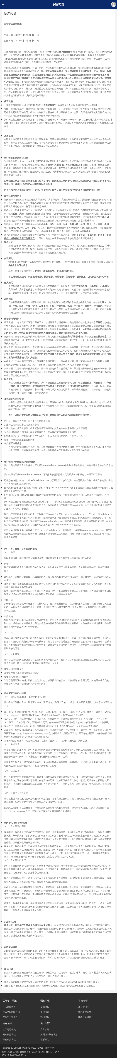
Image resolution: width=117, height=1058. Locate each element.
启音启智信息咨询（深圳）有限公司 (37, 1051)
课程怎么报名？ (10, 1017)
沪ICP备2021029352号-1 (14, 1055)
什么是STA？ (9, 1007)
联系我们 (44, 1039)
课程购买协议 (9, 1039)
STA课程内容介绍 (11, 1012)
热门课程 (44, 1017)
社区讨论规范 (9, 1029)
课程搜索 (44, 1012)
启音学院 (44, 1029)
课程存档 (49, 1048)
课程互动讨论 (84, 1017)
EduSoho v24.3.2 (22, 1048)
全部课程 (44, 1007)
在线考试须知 (84, 1012)
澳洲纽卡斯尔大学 (49, 1034)
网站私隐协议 (9, 1034)
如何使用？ (83, 1007)
